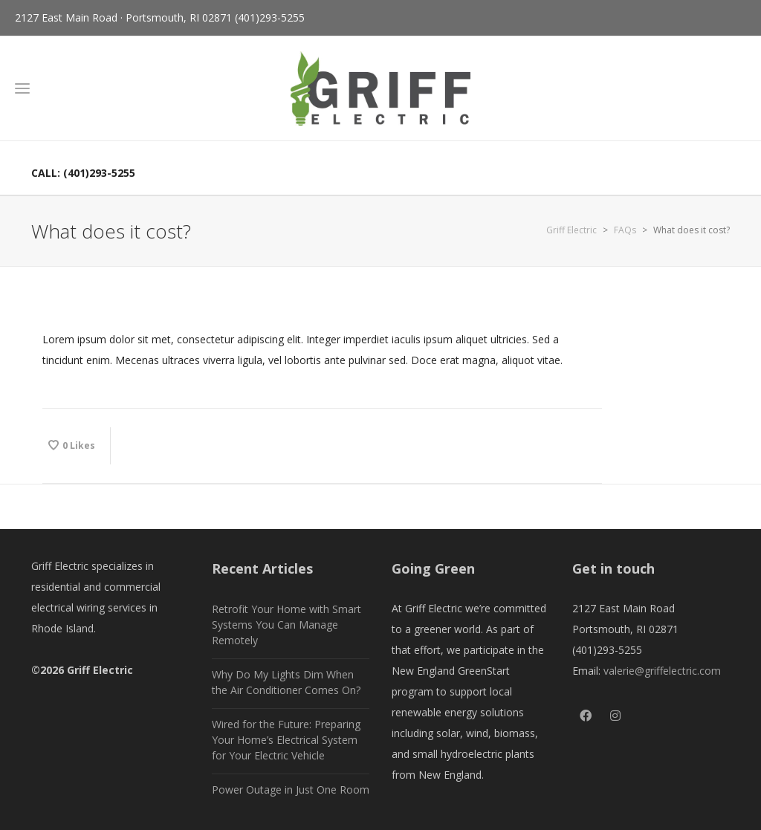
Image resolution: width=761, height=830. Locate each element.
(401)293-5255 (270, 17)
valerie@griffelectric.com (662, 671)
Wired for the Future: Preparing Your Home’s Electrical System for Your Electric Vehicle (286, 739)
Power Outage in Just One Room (290, 789)
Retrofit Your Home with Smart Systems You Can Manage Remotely (286, 624)
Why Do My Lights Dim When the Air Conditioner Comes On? (286, 682)
